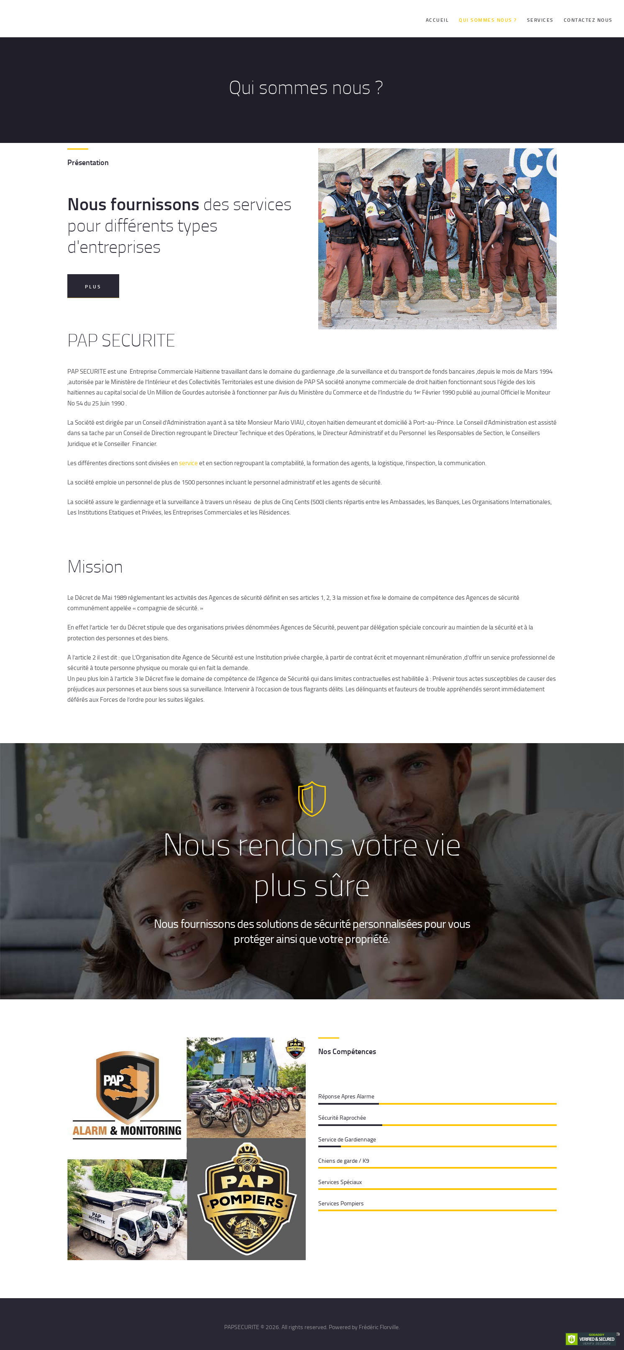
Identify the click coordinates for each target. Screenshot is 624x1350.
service (188, 462)
